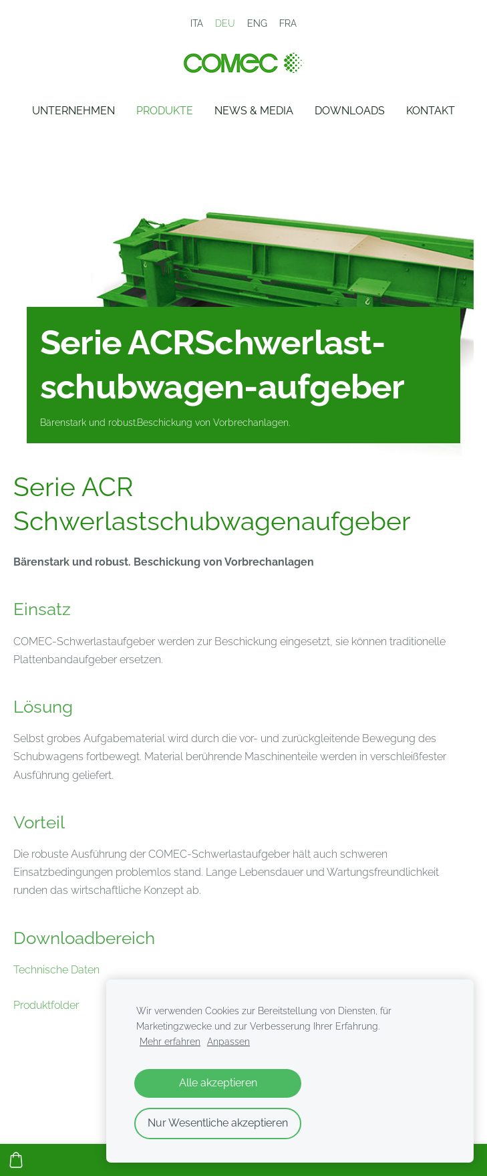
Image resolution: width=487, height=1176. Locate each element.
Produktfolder (46, 1005)
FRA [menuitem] (288, 23)
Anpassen (228, 1041)
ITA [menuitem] (196, 23)
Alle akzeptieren (218, 1082)
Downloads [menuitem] (350, 110)
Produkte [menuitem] (164, 110)
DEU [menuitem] (225, 23)
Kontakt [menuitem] (430, 110)
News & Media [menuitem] (253, 110)
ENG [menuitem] (257, 23)
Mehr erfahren (170, 1041)
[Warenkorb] (16, 1160)
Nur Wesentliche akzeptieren (218, 1122)
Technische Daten (56, 969)
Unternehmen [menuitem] (73, 110)
